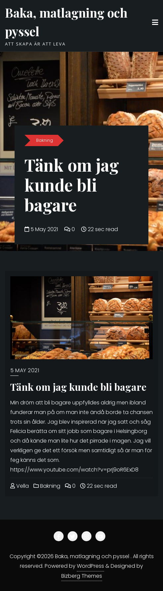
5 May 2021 (42, 229)
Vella (19, 486)
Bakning (44, 140)
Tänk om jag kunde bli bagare (72, 185)
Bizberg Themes (81, 576)
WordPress (90, 566)
